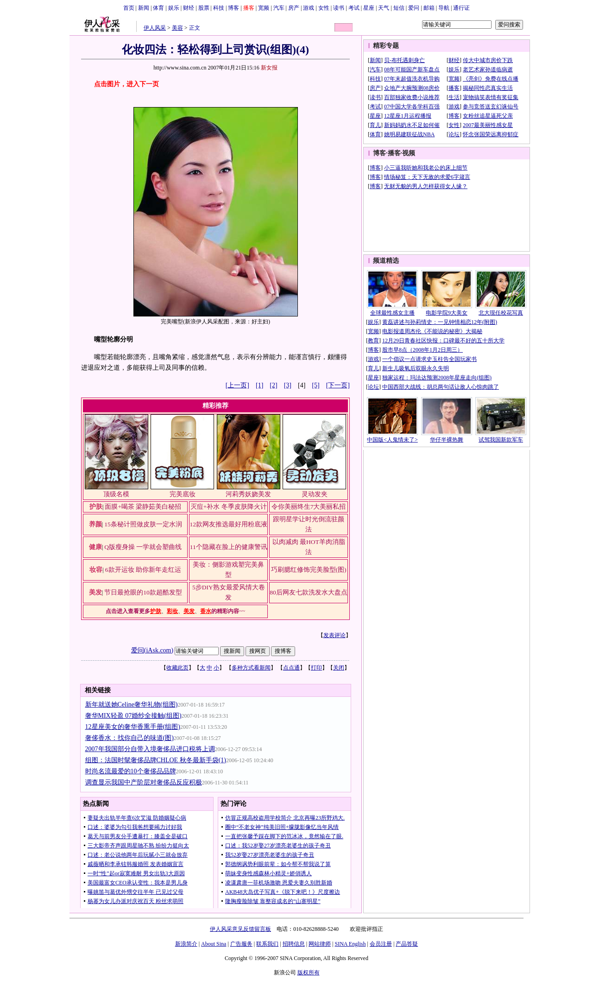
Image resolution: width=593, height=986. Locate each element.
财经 (188, 8)
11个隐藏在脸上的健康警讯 (228, 547)
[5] (315, 385)
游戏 (308, 8)
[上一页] (237, 385)
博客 (233, 8)
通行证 (461, 8)
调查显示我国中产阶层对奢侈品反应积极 (143, 782)
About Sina (213, 944)
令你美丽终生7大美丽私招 (308, 506)
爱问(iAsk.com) (152, 650)
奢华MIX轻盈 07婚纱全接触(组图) (133, 715)
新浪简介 (186, 944)
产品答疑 (407, 944)
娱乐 (173, 8)
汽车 (278, 8)
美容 (177, 28)
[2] (273, 385)
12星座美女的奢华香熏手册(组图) (132, 726)
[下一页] (338, 385)
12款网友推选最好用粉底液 (229, 524)
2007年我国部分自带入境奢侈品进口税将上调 (150, 749)
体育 (158, 8)
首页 (128, 8)
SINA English (350, 944)
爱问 (413, 8)
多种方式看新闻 (251, 667)
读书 (338, 8)
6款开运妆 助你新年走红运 (143, 569)
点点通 (291, 667)
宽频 (263, 8)
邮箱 (429, 8)
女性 (323, 8)
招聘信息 (294, 944)
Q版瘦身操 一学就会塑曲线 (143, 547)
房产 (293, 8)
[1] (259, 385)
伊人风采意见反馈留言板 (240, 929)
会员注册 (381, 944)
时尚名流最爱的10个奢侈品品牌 (130, 771)
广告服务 (241, 944)
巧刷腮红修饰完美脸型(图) (309, 569)
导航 (443, 8)
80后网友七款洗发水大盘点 (308, 592)
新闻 (143, 8)
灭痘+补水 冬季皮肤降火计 (228, 506)
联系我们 (267, 944)
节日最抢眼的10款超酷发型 (143, 592)
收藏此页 (177, 667)
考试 (354, 8)
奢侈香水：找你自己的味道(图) (129, 737)
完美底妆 (183, 494)
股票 (203, 8)
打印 (316, 667)
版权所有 (308, 972)
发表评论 (334, 635)
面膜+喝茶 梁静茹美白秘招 (143, 506)
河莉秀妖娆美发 (248, 494)
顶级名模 (116, 494)
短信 (398, 8)
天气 (383, 8)
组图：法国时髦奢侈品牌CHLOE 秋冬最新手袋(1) (156, 760)
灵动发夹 (315, 494)
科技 (218, 8)
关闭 (338, 667)
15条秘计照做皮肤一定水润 (143, 524)
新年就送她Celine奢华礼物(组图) (131, 704)
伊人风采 (155, 28)
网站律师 (320, 944)
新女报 (269, 67)
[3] (287, 385)
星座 (368, 8)
